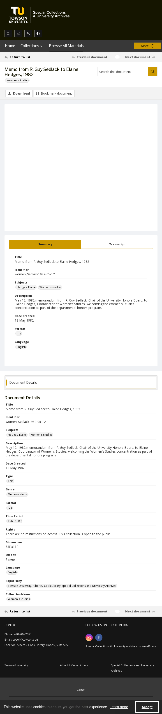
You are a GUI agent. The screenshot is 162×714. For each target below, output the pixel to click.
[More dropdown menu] (147, 46)
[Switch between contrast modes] (38, 33)
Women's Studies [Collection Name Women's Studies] (19, 599)
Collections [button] (32, 45)
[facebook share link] (98, 637)
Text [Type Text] (10, 481)
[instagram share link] (89, 637)
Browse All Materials (66, 45)
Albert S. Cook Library (74, 665)
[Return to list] (24, 57)
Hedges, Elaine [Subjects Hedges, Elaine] (26, 287)
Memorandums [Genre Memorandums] (18, 494)
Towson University (16, 665)
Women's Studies (18, 80)
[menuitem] (81, 689)
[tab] (45, 244)
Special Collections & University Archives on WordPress (121, 646)
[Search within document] (152, 71)
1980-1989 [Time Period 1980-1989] (14, 521)
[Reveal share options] (18, 33)
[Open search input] (8, 33)
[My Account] (28, 33)
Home (10, 45)
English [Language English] (21, 347)
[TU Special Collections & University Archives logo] (41, 14)
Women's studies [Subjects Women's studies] (50, 287)
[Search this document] (122, 71)
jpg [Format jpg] (19, 333)
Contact (81, 689)
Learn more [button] (119, 707)
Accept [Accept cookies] (147, 707)
